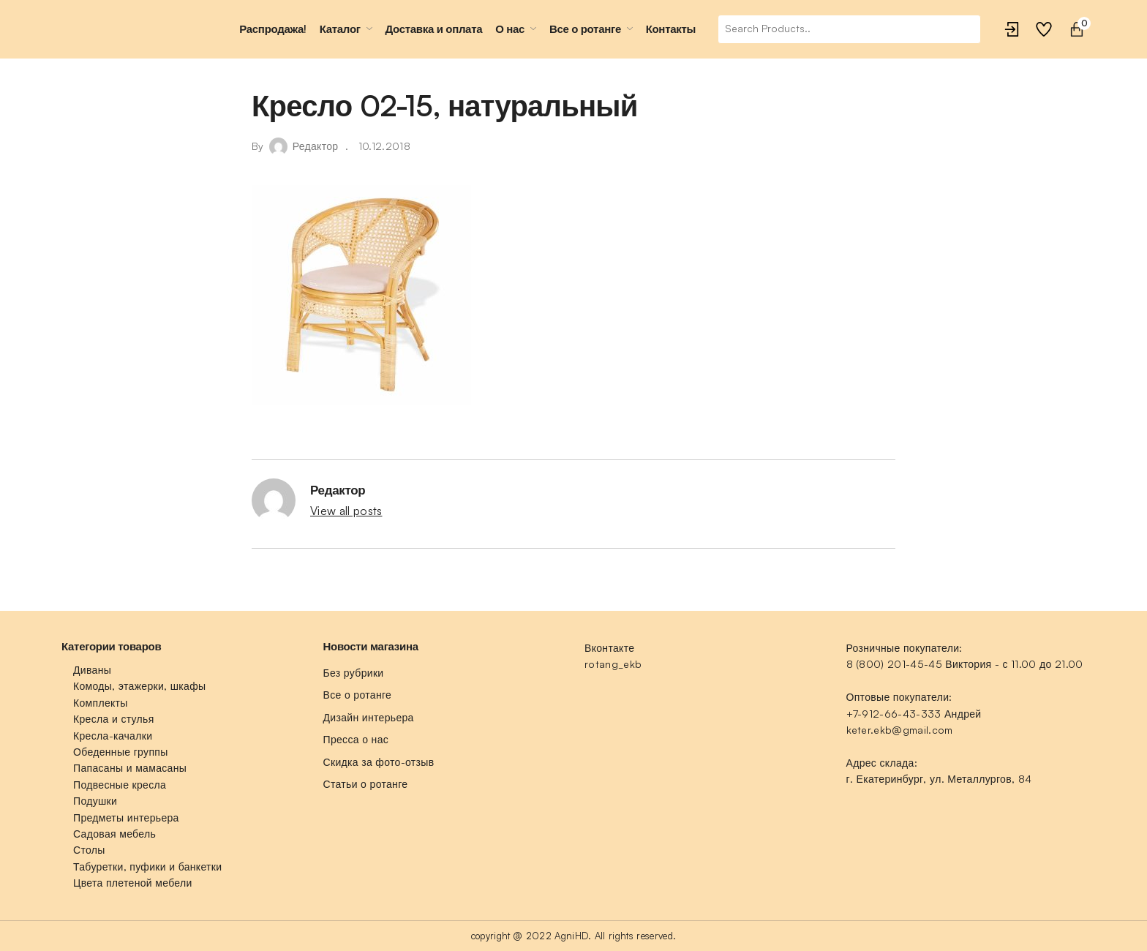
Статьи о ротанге (365, 784)
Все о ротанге (357, 694)
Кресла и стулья (113, 719)
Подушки (95, 800)
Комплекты (100, 702)
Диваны (92, 670)
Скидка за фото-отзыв (379, 762)
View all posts (346, 510)
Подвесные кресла (119, 784)
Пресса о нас (356, 739)
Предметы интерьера (126, 817)
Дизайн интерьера (368, 717)
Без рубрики (353, 672)
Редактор (316, 146)
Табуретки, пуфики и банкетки (147, 866)
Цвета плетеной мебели (132, 882)
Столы (89, 849)
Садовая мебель (114, 833)
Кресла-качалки (112, 735)
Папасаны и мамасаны (130, 768)
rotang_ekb (613, 664)
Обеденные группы (120, 751)
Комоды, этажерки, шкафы (139, 686)
